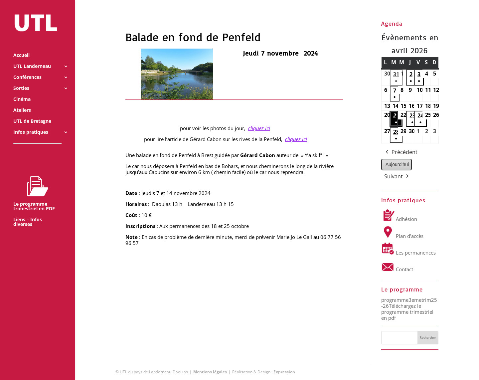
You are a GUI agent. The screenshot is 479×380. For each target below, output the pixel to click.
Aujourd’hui (397, 164)
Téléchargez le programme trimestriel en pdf (407, 311)
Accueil (21, 47)
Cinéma (22, 91)
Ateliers (22, 102)
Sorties (21, 80)
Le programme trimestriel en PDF (34, 185)
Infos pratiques (30, 124)
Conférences (27, 69)
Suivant (397, 176)
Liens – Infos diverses (27, 214)
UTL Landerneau (32, 58)
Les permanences (408, 252)
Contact (397, 269)
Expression (284, 372)
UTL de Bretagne (32, 113)
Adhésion (399, 219)
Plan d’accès (402, 236)
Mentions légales (210, 372)
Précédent (400, 152)
